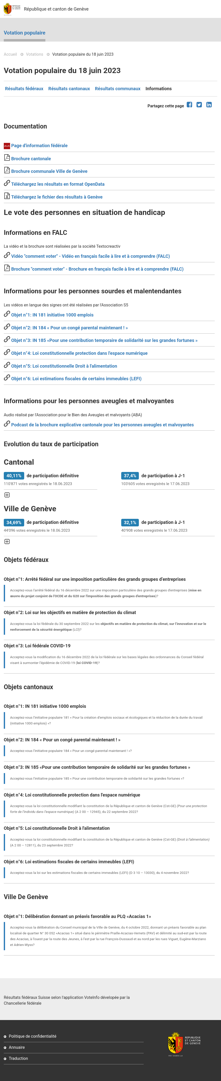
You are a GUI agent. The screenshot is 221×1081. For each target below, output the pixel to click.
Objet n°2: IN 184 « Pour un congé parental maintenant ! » (69, 327)
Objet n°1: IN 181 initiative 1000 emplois (51, 314)
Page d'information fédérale (39, 145)
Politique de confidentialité (32, 1036)
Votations (34, 54)
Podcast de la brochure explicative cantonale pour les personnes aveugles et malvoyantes (102, 424)
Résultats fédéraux (24, 88)
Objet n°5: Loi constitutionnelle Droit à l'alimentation (63, 366)
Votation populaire (24, 33)
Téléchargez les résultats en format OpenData (57, 184)
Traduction (18, 1058)
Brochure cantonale (30, 158)
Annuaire (17, 1047)
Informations (158, 88)
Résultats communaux (118, 88)
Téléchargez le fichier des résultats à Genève (57, 197)
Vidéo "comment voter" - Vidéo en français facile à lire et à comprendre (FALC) (90, 256)
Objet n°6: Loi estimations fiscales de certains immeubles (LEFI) (76, 378)
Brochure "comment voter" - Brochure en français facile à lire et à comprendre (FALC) (96, 269)
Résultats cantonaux (69, 88)
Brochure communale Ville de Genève (48, 171)
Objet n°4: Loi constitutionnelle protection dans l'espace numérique (79, 353)
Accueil (10, 54)
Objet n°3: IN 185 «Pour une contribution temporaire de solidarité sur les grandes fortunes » (104, 340)
